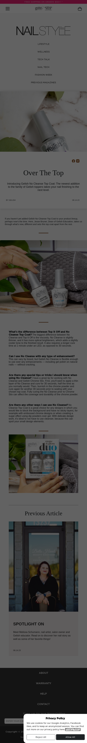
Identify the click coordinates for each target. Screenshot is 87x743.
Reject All (40, 738)
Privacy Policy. (72, 730)
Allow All (70, 738)
